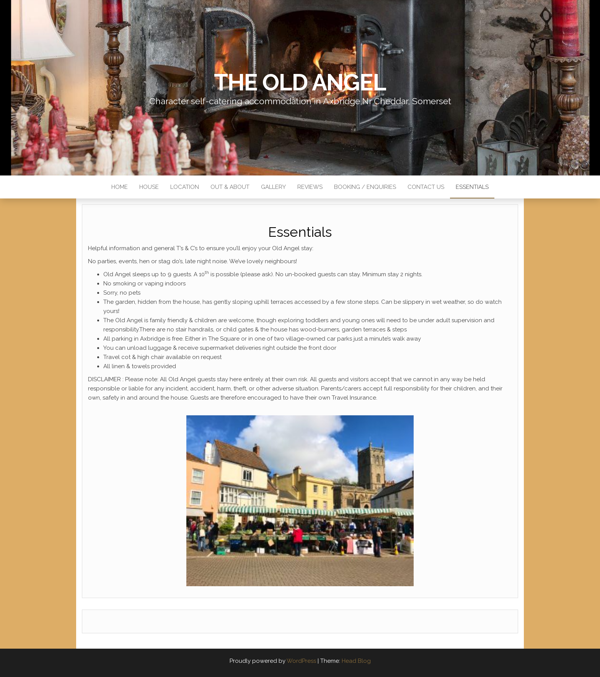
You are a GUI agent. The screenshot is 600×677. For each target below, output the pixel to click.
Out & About (229, 187)
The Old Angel (300, 82)
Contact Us (426, 187)
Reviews (310, 187)
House (149, 187)
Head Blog (356, 660)
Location (184, 187)
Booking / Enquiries (365, 187)
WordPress (301, 660)
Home (119, 187)
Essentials (472, 187)
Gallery (273, 187)
